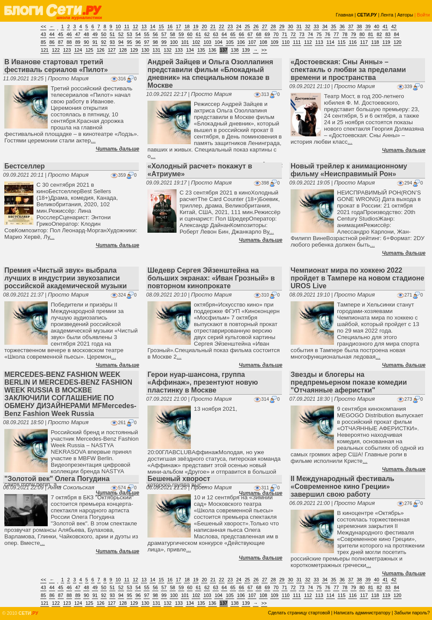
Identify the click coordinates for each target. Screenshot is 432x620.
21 (213, 26)
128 (123, 50)
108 (263, 42)
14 (152, 26)
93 (112, 42)
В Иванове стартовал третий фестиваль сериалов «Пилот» (56, 65)
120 (398, 42)
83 (387, 34)
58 (172, 34)
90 (86, 42)
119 (386, 42)
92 (103, 42)
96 (138, 42)
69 (267, 34)
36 (342, 26)
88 (69, 42)
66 (241, 34)
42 (393, 26)
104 (219, 42)
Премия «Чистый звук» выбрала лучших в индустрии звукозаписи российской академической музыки (65, 278)
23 (230, 26)
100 (174, 42)
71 (284, 34)
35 (333, 26)
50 (103, 34)
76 (327, 34)
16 (170, 26)
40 (376, 26)
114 (330, 42)
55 (146, 34)
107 (252, 42)
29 (282, 26)
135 (201, 50)
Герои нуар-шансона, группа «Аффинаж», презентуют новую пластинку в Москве (202, 382)
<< (43, 26)
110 (286, 42)
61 (198, 34)
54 (138, 34)
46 (69, 34)
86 (52, 42)
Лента (386, 14)
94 (121, 42)
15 (161, 26)
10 (118, 26)
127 (112, 50)
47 (77, 34)
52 (121, 34)
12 (135, 26)
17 (178, 26)
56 (155, 34)
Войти (423, 14)
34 (324, 26)
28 (273, 26)
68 (258, 34)
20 (204, 26)
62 (206, 34)
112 (308, 42)
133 (179, 50)
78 (344, 34)
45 (60, 34)
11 (126, 26)
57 (164, 34)
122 (56, 50)
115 (342, 42)
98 (155, 42)
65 (233, 34)
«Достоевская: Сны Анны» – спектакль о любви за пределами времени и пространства (348, 69)
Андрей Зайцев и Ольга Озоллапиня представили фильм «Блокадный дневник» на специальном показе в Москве (210, 73)
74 (310, 34)
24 (239, 26)
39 (367, 26)
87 (60, 42)
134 (190, 50)
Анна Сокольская (71, 487)
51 (112, 34)
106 (241, 42)
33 (316, 26)
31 (299, 26)
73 (301, 34)
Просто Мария (68, 78)
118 (375, 42)
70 (275, 34)
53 (129, 34)
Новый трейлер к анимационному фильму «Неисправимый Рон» (349, 170)
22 (221, 26)
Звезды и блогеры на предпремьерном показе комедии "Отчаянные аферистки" (349, 382)
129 (134, 50)
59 (181, 34)
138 (235, 50)
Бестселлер (24, 166)
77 (336, 34)
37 (350, 26)
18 (187, 26)
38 (359, 26)
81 (370, 34)
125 (89, 50)
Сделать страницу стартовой (299, 612)
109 (274, 42)
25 (247, 26)
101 (185, 42)
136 (212, 50)
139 (246, 50)
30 (290, 26)
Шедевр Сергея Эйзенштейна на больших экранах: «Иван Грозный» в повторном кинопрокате (211, 278)
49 (95, 34)
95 (129, 42)
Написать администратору (362, 612)
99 (164, 42)
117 (364, 42)
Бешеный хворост (178, 478)
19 (195, 26)
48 (86, 34)
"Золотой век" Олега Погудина (57, 478)
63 (215, 34)
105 (230, 42)
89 (77, 42)
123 (67, 50)
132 (168, 50)
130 (145, 50)
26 (256, 26)
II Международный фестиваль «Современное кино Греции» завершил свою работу (342, 486)
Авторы (405, 14)
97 (146, 42)
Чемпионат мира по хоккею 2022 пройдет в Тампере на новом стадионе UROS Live (357, 278)
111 (297, 42)
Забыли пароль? (412, 612)
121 (45, 50)
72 (293, 34)
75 (319, 34)
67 (250, 34)
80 (362, 34)
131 (156, 50)
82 (379, 34)
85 (43, 42)
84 (396, 34)
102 (196, 42)
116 (353, 42)
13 (144, 26)
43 (43, 34)
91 (95, 42)
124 (78, 50)
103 (207, 42)
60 (190, 34)
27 (264, 26)
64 (224, 34)
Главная (344, 14)
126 (101, 50)
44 (52, 34)
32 (307, 26)
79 (353, 34)
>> (264, 50)
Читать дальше (117, 149)
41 (385, 26)
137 (224, 50)
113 (319, 42)
